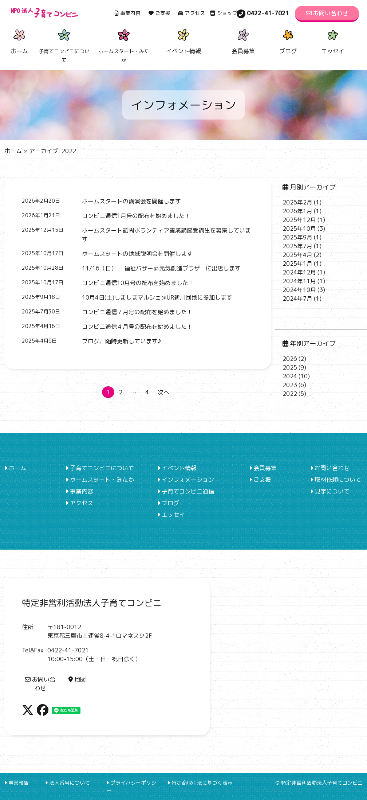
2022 (290, 394)
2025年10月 (299, 229)
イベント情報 (183, 40)
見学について (330, 491)
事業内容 (128, 12)
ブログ (288, 40)
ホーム (19, 40)
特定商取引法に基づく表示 (200, 782)
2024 (290, 376)
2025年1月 (297, 263)
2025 (290, 367)
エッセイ (332, 40)
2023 (290, 385)
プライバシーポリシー (131, 786)
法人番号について (67, 782)
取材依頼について (335, 480)
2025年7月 (297, 246)
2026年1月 (297, 211)
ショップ (223, 12)
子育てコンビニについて (100, 468)
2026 (290, 359)
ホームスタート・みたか (100, 480)
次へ (163, 392)
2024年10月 (299, 290)
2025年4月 (297, 255)
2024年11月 (299, 281)
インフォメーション (185, 480)
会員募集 (243, 40)
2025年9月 (297, 237)
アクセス (191, 12)
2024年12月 (299, 272)
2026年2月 (297, 202)
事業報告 (16, 782)
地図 (77, 679)
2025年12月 (299, 220)
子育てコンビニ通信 (185, 491)
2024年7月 (297, 298)
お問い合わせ (327, 13)
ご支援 (159, 12)
